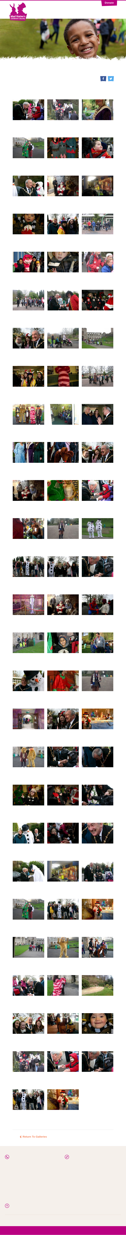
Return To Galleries (33, 1136)
